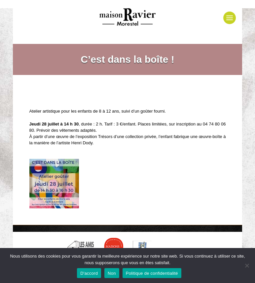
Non (112, 273)
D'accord (89, 273)
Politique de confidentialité (152, 273)
